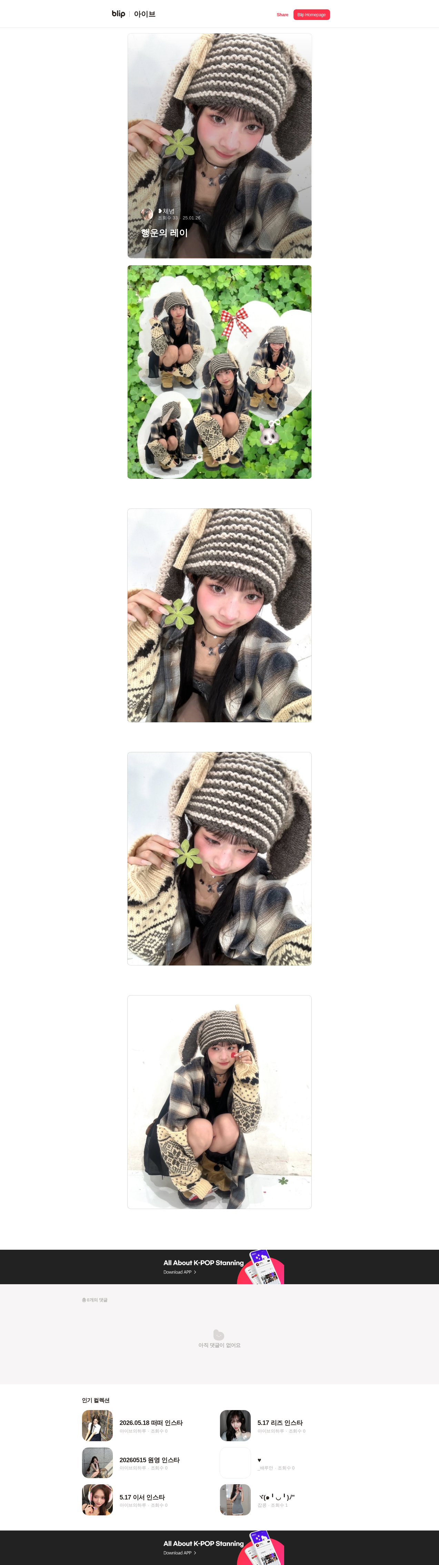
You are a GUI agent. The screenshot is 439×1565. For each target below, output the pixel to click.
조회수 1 (279, 1505)
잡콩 (262, 1505)
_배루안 (265, 1467)
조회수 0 (159, 1431)
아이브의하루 (133, 1431)
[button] (282, 14)
